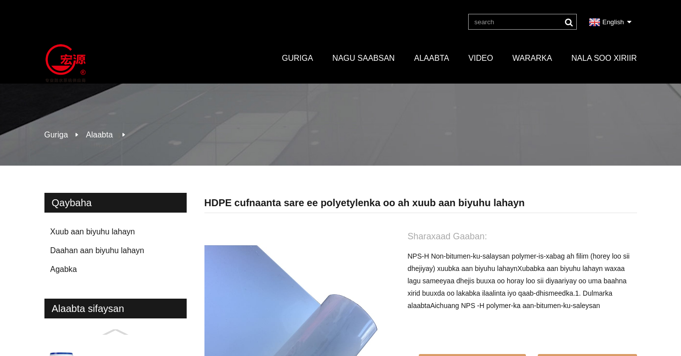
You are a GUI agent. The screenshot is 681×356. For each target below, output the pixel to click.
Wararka (532, 58)
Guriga (297, 58)
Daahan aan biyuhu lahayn (97, 250)
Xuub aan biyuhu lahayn (92, 231)
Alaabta (431, 58)
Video (481, 58)
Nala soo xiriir (604, 58)
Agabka (63, 269)
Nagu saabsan (363, 58)
